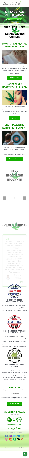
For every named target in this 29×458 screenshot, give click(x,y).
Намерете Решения (14, 165)
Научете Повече (14, 81)
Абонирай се (14, 410)
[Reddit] (10, 445)
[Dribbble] (6, 445)
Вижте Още (14, 123)
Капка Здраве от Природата (14, 13)
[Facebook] (6, 442)
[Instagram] (10, 442)
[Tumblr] (14, 445)
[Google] (22, 445)
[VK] (18, 445)
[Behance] (22, 442)
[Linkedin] (18, 442)
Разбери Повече (14, 20)
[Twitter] (14, 442)
